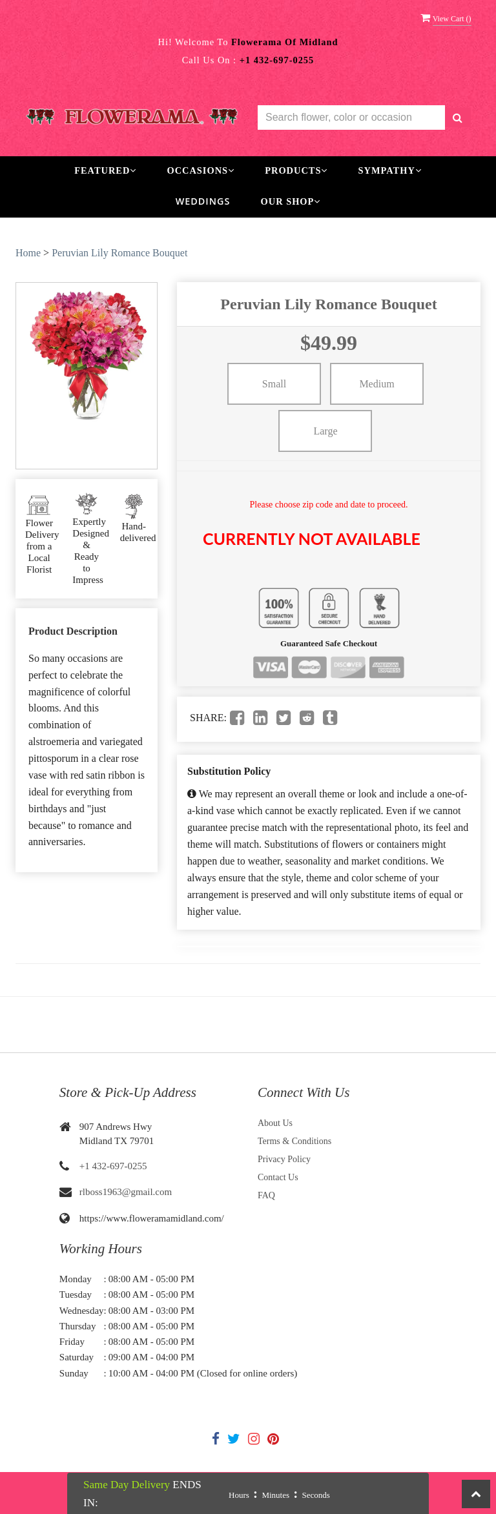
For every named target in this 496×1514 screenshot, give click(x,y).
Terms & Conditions (294, 1141)
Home (28, 252)
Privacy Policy (284, 1159)
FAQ (266, 1195)
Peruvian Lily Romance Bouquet (119, 252)
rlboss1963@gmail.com (125, 1192)
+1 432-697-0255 (113, 1166)
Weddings (203, 201)
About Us (275, 1123)
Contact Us (278, 1177)
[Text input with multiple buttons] (351, 117)
